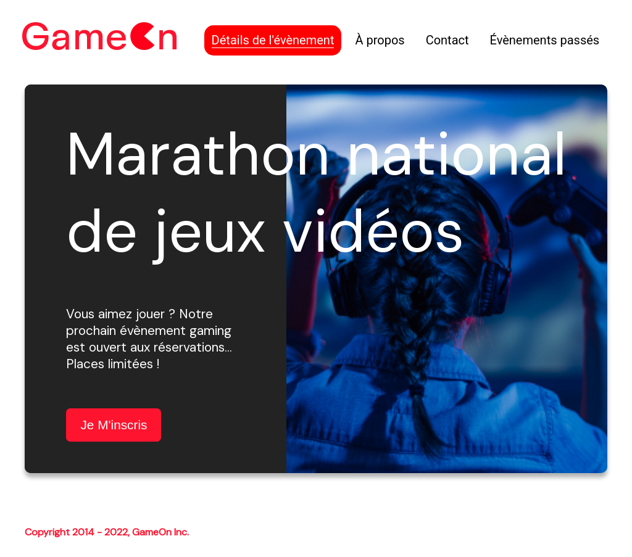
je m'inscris (113, 425)
